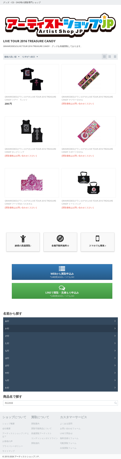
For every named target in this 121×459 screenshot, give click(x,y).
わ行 (7, 387)
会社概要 (6, 428)
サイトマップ (8, 451)
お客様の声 (7, 441)
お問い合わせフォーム (70, 428)
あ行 (7, 321)
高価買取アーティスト (41, 433)
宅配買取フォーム (68, 443)
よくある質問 (66, 423)
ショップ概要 (8, 423)
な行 (7, 350)
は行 (7, 358)
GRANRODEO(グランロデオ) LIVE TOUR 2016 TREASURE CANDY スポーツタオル (87, 150)
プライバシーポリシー (12, 446)
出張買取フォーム (68, 448)
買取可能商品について (41, 428)
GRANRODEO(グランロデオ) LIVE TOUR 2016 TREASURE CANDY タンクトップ (30, 150)
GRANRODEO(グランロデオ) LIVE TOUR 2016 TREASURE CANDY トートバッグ (87, 202)
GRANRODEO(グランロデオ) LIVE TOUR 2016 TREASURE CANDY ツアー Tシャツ (30, 98)
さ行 (7, 335)
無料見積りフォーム (69, 438)
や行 (7, 372)
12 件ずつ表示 (30, 56)
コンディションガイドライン (44, 438)
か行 (7, 328)
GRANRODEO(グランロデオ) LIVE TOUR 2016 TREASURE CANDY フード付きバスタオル (30, 202)
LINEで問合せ (66, 433)
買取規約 (35, 443)
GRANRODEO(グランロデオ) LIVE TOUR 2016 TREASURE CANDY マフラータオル (87, 98)
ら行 (7, 380)
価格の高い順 (11, 56)
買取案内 (35, 423)
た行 (7, 343)
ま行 (7, 365)
